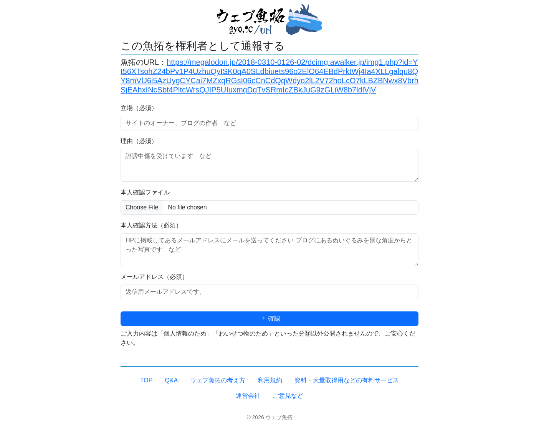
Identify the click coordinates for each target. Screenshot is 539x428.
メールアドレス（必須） (154, 276)
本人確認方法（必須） (151, 225)
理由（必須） (139, 141)
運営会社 (248, 395)
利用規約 (270, 380)
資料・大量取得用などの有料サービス (346, 380)
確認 (269, 318)
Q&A (171, 380)
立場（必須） (139, 108)
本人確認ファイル (145, 192)
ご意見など (288, 395)
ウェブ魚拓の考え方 (217, 380)
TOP (146, 380)
